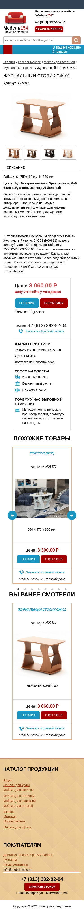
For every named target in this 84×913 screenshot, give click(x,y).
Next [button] (71, 515)
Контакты (10, 859)
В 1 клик (26, 303)
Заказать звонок (49, 29)
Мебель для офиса (17, 827)
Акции (7, 780)
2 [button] (25, 589)
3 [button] (32, 589)
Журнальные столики (18, 68)
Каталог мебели (29, 62)
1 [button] (18, 589)
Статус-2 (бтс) (42, 453)
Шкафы (8, 812)
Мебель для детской (18, 805)
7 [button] (59, 589)
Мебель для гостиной (59, 62)
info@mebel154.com (17, 869)
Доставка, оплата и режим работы (28, 855)
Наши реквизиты (15, 864)
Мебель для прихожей (19, 801)
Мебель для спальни (18, 790)
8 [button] (65, 589)
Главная (9, 62)
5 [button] (45, 589)
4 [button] (39, 589)
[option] (42, 515)
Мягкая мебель (14, 821)
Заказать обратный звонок (45, 331)
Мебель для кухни (16, 785)
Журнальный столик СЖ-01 (42, 609)
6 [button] (52, 589)
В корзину (54, 303)
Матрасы (9, 816)
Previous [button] (12, 515)
